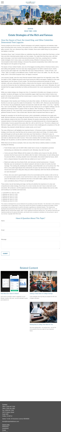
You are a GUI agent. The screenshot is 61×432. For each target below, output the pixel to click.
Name (3, 220)
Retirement (5, 426)
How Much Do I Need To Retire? (10, 293)
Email (2, 230)
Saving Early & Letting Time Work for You (41, 324)
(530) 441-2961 (10, 408)
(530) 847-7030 (10, 406)
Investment (5, 428)
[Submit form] (5, 254)
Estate (4, 430)
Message (3, 239)
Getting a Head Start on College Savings (41, 293)
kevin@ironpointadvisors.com (10, 421)
